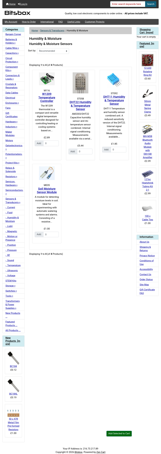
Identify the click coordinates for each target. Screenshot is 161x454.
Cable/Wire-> (12, 48)
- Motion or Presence (11, 238)
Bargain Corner (13, 34)
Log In (22, 4)
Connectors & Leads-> (13, 77)
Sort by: (32, 50)
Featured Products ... (11, 323)
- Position (11, 245)
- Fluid (9, 212)
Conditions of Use (147, 262)
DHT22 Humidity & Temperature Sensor (80, 105)
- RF (8, 255)
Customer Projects (94, 21)
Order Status (146, 279)
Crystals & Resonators (11, 86)
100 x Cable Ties (147, 212)
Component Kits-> (12, 68)
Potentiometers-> (14, 156)
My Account (11, 21)
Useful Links (73, 21)
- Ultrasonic (12, 270)
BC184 (13, 359)
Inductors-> (11, 126)
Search (150, 4)
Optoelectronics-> (14, 147)
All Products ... (13, 330)
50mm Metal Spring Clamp (147, 100)
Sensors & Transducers (52, 30)
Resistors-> (11, 176)
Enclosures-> (12, 103)
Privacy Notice (147, 255)
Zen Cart (100, 452)
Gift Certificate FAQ (147, 291)
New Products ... (13, 315)
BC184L (13, 387)
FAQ (60, 21)
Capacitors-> (12, 53)
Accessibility (146, 269)
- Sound (10, 260)
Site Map (144, 284)
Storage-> (11, 285)
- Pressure (11, 250)
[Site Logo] (28, 14)
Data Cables (12, 92)
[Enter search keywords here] (127, 4)
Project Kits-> (12, 162)
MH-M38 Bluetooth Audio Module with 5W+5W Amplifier (147, 142)
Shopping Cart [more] (146, 31)
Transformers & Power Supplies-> (13, 305)
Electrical (10, 97)
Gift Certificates (12, 115)
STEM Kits (11, 280)
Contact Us (145, 274)
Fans (8, 108)
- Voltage (10, 275)
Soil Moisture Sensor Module (47, 190)
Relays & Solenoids (11, 170)
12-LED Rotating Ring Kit (147, 65)
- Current (10, 207)
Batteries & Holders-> (11, 41)
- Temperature (13, 265)
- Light (9, 226)
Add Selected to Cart (119, 433)
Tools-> (9, 296)
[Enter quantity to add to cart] (51, 143)
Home (11, 4)
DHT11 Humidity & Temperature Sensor (114, 100)
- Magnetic (11, 231)
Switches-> (11, 291)
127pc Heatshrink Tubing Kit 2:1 (147, 180)
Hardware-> (12, 121)
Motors (9, 140)
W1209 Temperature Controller (46, 97)
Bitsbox (78, 452)
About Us (144, 241)
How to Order (29, 21)
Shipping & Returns (145, 249)
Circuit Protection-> (12, 60)
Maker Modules (10, 133)
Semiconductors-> (14, 192)
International (47, 21)
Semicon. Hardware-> (12, 183)
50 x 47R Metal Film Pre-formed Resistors (13, 419)
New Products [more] (13, 341)
